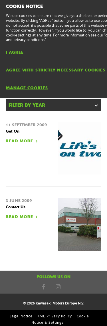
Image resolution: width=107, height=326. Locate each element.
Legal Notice (21, 316)
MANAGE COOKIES (27, 87)
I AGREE (15, 52)
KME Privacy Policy (54, 316)
